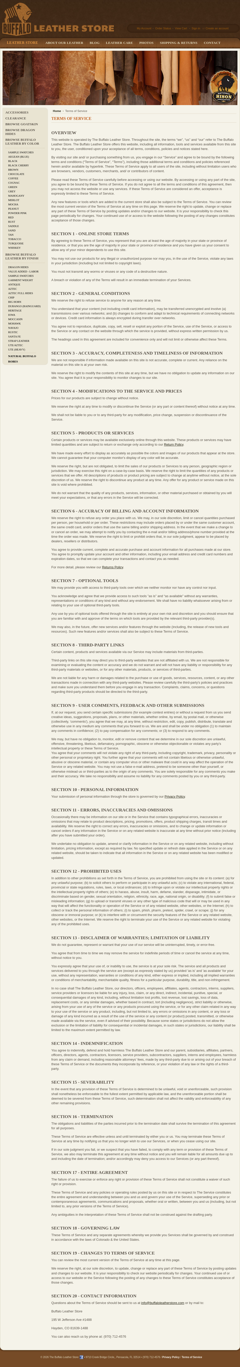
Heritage (14, 310)
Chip (11, 297)
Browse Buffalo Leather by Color (22, 141)
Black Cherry (18, 165)
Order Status (162, 28)
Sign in (196, 28)
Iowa (11, 314)
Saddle (13, 226)
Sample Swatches (21, 152)
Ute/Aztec (15, 345)
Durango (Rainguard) (24, 306)
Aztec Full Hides (20, 293)
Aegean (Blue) (18, 156)
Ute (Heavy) (16, 349)
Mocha (13, 204)
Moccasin (15, 319)
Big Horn (14, 301)
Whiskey (14, 247)
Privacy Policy (175, 796)
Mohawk (14, 323)
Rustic (13, 332)
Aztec (12, 288)
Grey (12, 191)
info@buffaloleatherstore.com (162, 1303)
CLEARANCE (15, 118)
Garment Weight (20, 280)
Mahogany (16, 195)
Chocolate (16, 174)
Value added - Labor (23, 271)
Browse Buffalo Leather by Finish (21, 256)
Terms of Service (192, 1357)
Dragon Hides (18, 267)
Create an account (217, 28)
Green (12, 187)
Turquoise (15, 243)
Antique (14, 284)
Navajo (13, 328)
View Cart (181, 28)
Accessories (16, 112)
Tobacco (14, 239)
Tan (11, 234)
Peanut (13, 208)
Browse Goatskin (21, 124)
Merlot (13, 200)
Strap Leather (18, 341)
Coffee (13, 178)
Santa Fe (14, 336)
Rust (11, 221)
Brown (13, 169)
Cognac (14, 182)
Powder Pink (17, 213)
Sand (12, 230)
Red (11, 217)
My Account (144, 28)
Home (57, 110)
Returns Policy (112, 567)
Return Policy (173, 444)
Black (12, 161)
